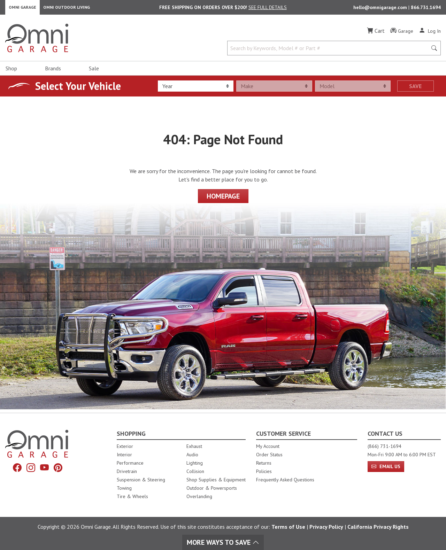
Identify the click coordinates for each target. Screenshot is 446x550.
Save (415, 89)
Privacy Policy (326, 526)
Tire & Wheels (132, 496)
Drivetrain (127, 471)
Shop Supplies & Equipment (216, 480)
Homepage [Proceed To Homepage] (223, 199)
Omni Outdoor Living (66, 8)
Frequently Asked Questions (285, 480)
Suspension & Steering (141, 480)
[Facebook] (14, 468)
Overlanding (199, 496)
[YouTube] (45, 468)
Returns (263, 463)
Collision (195, 471)
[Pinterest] (60, 468)
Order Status (269, 454)
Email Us (385, 466)
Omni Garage (22, 8)
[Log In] (430, 34)
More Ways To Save (223, 542)
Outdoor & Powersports (211, 488)
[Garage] (401, 34)
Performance (130, 463)
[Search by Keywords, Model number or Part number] (329, 52)
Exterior (125, 446)
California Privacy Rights (378, 526)
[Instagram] (30, 468)
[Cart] (376, 34)
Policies (264, 471)
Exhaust (194, 446)
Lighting (194, 463)
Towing (124, 488)
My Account (267, 446)
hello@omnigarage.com (380, 9)
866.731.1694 (426, 9)
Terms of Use (288, 526)
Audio (192, 454)
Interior (124, 454)
